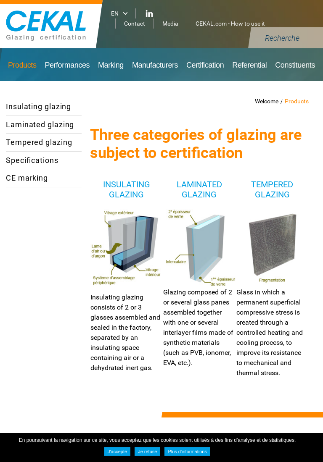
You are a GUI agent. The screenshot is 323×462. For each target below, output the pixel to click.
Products (297, 101)
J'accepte (117, 451)
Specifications (32, 160)
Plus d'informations (187, 451)
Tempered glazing (39, 142)
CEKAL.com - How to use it (230, 23)
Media (170, 23)
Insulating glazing (38, 106)
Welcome (266, 101)
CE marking (27, 177)
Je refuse (147, 451)
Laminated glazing (40, 124)
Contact (134, 23)
